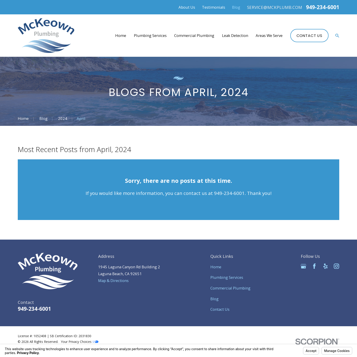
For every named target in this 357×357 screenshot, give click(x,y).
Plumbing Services (226, 277)
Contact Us (309, 35)
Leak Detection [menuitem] (235, 35)
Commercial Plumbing (230, 288)
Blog (236, 7)
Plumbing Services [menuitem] (150, 35)
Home (215, 266)
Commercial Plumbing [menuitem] (194, 35)
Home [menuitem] (120, 35)
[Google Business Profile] (303, 266)
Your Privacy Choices (79, 341)
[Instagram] (336, 266)
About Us (186, 7)
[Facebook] (314, 266)
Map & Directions (113, 280)
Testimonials (213, 7)
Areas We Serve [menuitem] (269, 35)
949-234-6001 (322, 7)
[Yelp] (325, 266)
